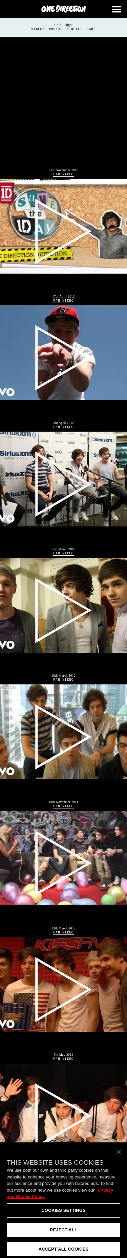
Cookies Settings (63, 1213)
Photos (56, 29)
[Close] (118, 1155)
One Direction (63, 9)
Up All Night (63, 25)
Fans (91, 29)
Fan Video (63, 174)
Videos (38, 29)
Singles (75, 29)
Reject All (63, 1233)
